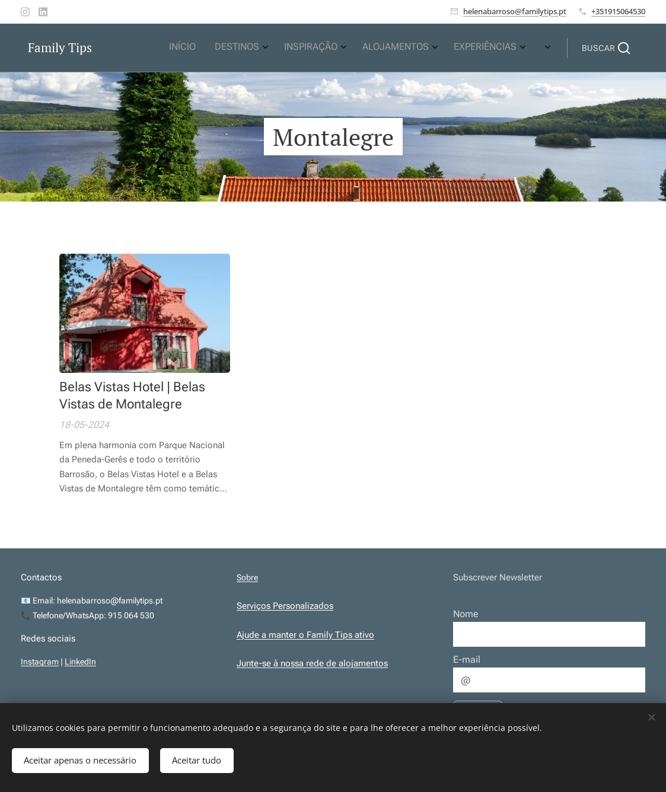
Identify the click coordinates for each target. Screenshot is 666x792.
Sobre (247, 577)
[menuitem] (440, 48)
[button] (606, 48)
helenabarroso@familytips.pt (514, 11)
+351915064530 (618, 11)
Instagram (40, 661)
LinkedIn (80, 661)
